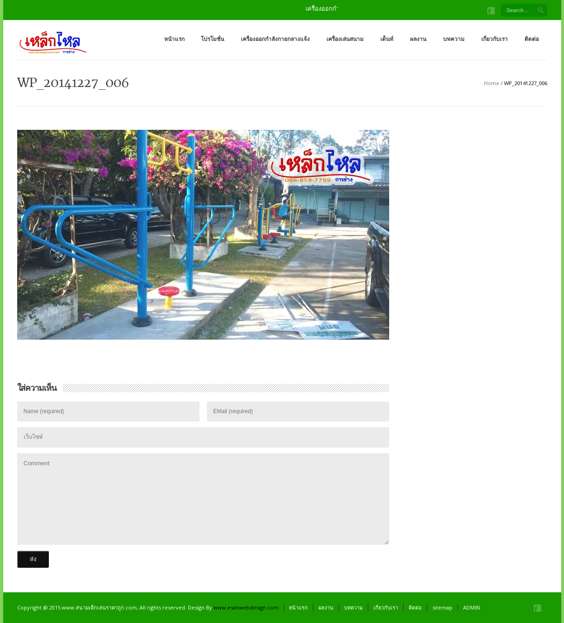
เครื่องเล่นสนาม (345, 39)
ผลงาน (418, 39)
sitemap (442, 607)
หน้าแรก (174, 39)
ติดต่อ (531, 39)
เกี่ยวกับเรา (494, 39)
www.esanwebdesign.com (246, 607)
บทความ (453, 39)
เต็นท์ (386, 39)
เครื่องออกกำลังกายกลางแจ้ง (275, 39)
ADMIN (471, 607)
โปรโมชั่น (212, 39)
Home (491, 83)
